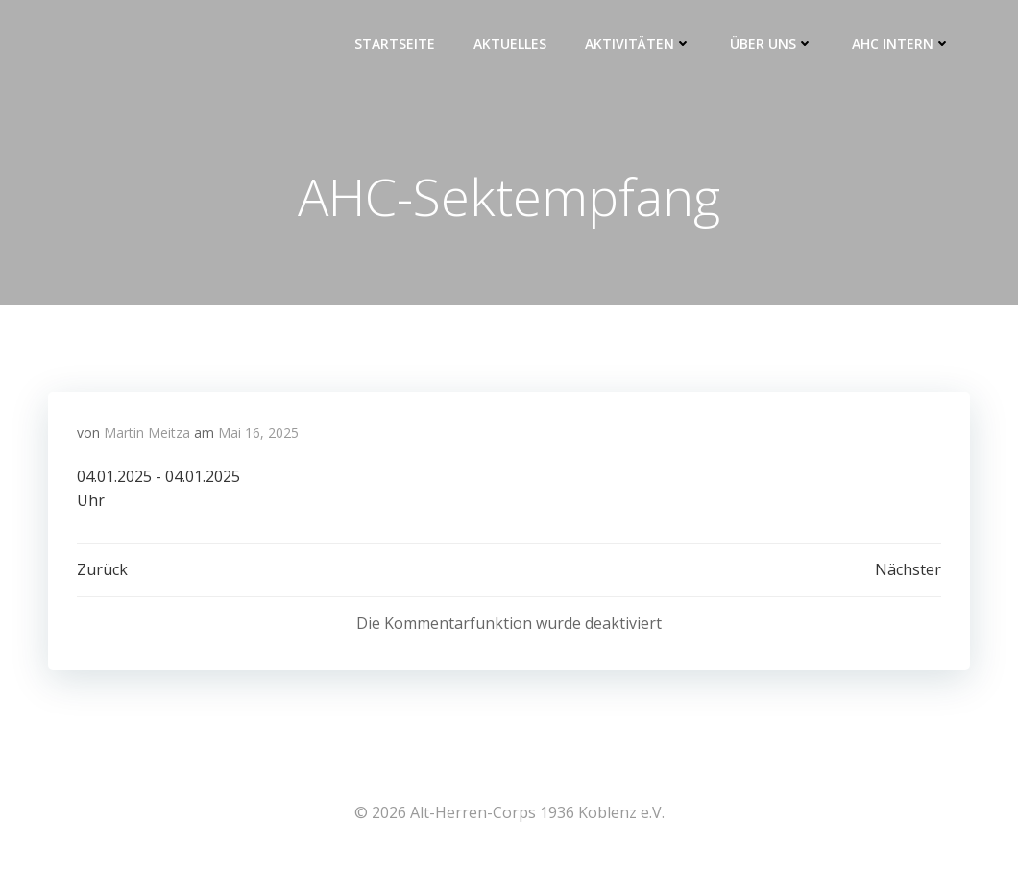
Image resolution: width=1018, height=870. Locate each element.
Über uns (771, 44)
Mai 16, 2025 (258, 432)
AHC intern (901, 44)
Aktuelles (509, 44)
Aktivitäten (638, 44)
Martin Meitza (147, 432)
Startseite (394, 44)
